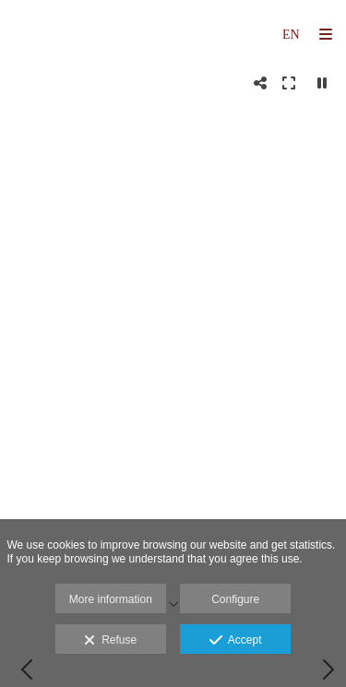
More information (110, 599)
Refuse (110, 641)
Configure (235, 599)
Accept (235, 641)
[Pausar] (322, 83)
